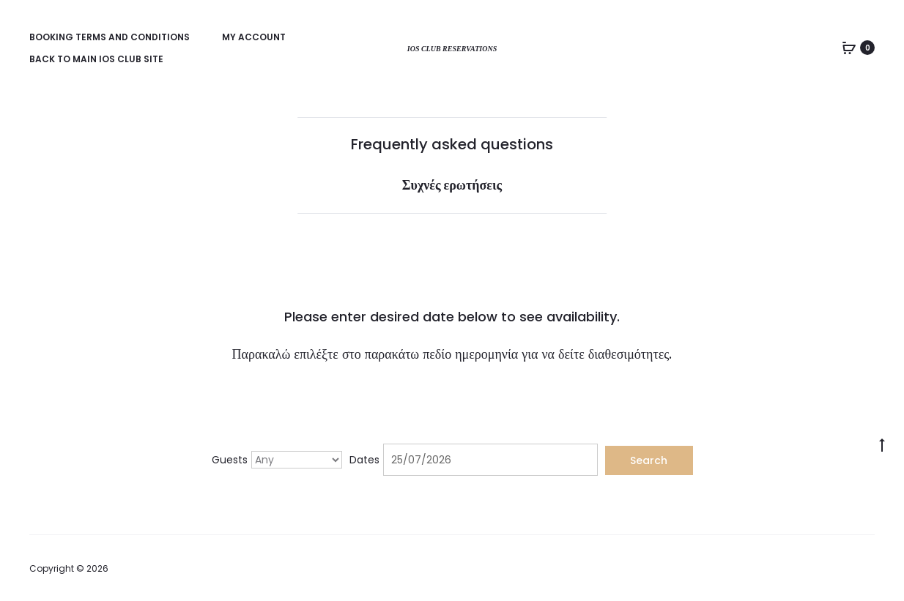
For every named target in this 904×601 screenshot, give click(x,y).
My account (254, 37)
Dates (364, 459)
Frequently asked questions (452, 144)
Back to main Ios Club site (96, 59)
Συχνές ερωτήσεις (452, 185)
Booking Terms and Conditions (109, 37)
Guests (230, 459)
